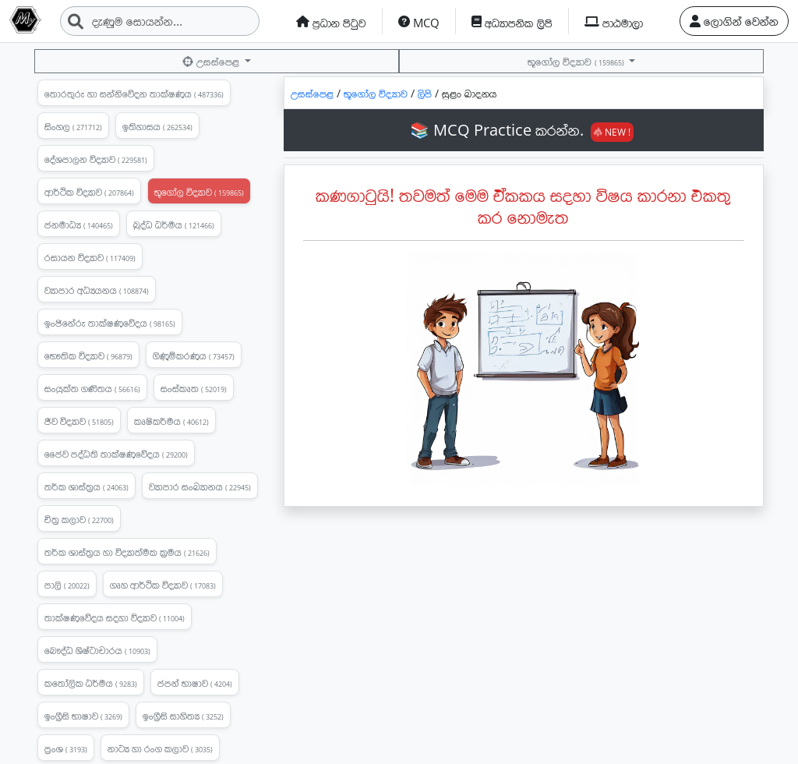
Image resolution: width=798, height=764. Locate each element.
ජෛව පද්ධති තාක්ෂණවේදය (116, 454)
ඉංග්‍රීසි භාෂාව (83, 716)
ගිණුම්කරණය (194, 355)
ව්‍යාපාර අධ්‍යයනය (96, 290)
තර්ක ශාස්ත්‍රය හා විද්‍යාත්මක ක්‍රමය (127, 552)
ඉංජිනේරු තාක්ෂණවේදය (109, 323)
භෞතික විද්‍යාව (88, 355)
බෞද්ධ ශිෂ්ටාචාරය (97, 650)
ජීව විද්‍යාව (79, 421)
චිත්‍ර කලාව (79, 519)
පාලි (67, 585)
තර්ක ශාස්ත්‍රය (86, 486)
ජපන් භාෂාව (194, 683)
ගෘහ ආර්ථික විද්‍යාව (163, 585)
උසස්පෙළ (212, 61)
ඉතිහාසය (157, 126)
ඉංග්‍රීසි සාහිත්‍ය (183, 716)
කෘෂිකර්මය (171, 421)
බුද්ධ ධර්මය (173, 225)
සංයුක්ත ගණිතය (92, 388)
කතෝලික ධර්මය (90, 683)
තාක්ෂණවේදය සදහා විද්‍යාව (114, 617)
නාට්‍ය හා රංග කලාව (160, 748)
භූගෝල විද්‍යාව (577, 61)
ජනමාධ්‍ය (78, 225)
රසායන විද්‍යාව (90, 257)
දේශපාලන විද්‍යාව (95, 159)
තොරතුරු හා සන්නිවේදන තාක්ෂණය (134, 94)
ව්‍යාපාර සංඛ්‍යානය (200, 486)
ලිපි (426, 93)
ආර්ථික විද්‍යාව (89, 192)
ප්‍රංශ (65, 748)
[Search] (160, 21)
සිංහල (73, 126)
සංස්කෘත (194, 388)
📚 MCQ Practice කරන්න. (522, 129)
